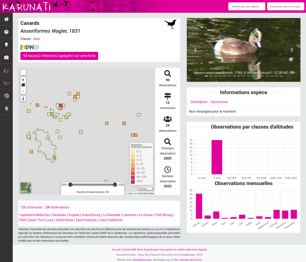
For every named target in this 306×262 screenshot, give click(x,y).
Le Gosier (149, 215)
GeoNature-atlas (142, 259)
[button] (23, 85)
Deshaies (60, 215)
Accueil (115, 249)
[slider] (70, 185)
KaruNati (159, 229)
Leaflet (129, 193)
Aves (36, 39)
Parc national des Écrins (188, 259)
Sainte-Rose (66, 220)
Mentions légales (197, 249)
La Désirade (114, 215)
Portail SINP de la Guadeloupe (140, 249)
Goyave (75, 215)
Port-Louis (46, 220)
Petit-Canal (27, 220)
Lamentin (132, 215)
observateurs (58, 207)
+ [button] (23, 80)
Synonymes (220, 102)
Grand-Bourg (92, 215)
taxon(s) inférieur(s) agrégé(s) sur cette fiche (59, 56)
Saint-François (88, 220)
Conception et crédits (173, 249)
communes (32, 207)
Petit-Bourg (167, 215)
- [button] (23, 91)
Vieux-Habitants (113, 220)
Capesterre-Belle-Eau (35, 215)
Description (199, 102)
